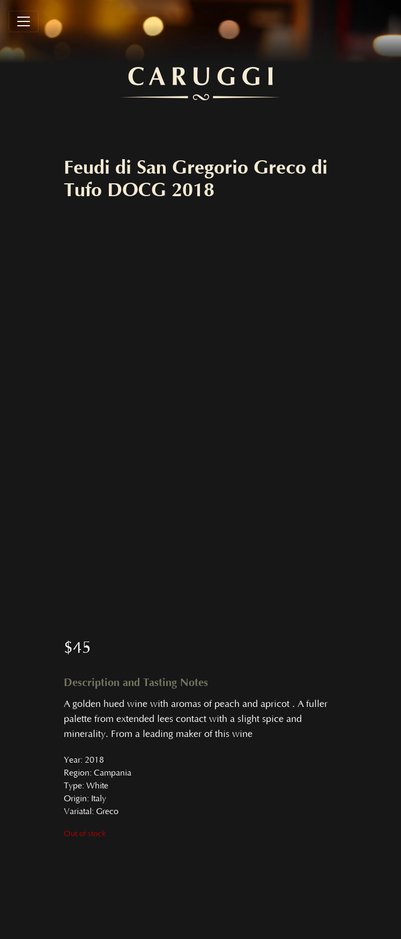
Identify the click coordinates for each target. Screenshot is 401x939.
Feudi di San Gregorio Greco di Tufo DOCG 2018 (196, 179)
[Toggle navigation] (24, 21)
